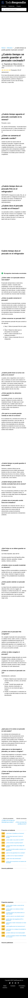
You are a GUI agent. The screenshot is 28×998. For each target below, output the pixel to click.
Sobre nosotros (5, 986)
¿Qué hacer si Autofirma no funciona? (15, 833)
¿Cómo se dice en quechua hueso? (14, 842)
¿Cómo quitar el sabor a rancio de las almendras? (15, 906)
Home (3, 48)
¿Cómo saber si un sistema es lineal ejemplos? (14, 909)
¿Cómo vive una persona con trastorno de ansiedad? (16, 862)
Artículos (3, 6)
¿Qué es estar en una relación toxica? (15, 916)
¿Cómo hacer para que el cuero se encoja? (14, 837)
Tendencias (11, 6)
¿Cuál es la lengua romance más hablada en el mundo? (16, 936)
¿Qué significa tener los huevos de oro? (15, 926)
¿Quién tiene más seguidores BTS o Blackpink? (14, 919)
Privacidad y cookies (22, 986)
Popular (19, 6)
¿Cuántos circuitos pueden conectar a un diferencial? (16, 850)
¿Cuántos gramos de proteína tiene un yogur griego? (15, 913)
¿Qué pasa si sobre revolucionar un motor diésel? (16, 923)
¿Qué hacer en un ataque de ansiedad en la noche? (16, 930)
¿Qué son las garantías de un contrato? (15, 852)
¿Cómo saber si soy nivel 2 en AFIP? (15, 839)
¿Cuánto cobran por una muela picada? (15, 932)
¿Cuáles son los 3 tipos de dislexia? (14, 855)
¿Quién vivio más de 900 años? (13, 858)
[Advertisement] (14, 28)
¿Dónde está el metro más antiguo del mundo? (15, 846)
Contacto (12, 985)
